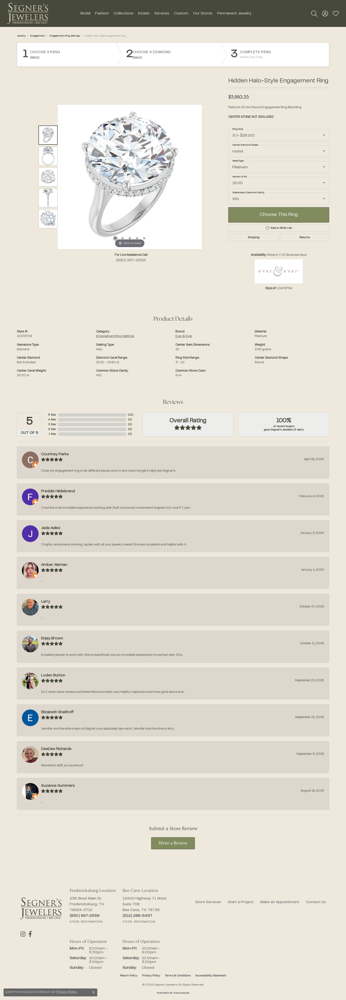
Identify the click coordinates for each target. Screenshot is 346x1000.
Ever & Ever (183, 336)
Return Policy (128, 976)
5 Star (52, 415)
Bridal (85, 13)
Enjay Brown (52, 638)
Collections (123, 13)
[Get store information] (86, 922)
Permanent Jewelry (234, 13)
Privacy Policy (151, 976)
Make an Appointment (279, 902)
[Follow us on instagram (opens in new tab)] (22, 934)
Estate (143, 13)
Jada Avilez (50, 528)
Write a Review (173, 843)
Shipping (254, 237)
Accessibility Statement (210, 976)
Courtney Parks (55, 454)
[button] (314, 13)
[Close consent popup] (93, 992)
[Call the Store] (84, 916)
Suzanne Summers (58, 786)
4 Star (52, 420)
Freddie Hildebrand (58, 491)
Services (161, 13)
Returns (304, 237)
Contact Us (316, 902)
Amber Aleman (54, 565)
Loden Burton (53, 675)
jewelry (21, 36)
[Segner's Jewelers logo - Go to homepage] (27, 13)
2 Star (52, 429)
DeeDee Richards (56, 749)
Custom (181, 13)
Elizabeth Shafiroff (57, 712)
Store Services (208, 902)
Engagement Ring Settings (64, 36)
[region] (130, 177)
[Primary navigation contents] (165, 13)
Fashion (102, 13)
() (130, 415)
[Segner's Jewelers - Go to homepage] (41, 908)
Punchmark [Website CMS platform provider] (181, 993)
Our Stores (202, 13)
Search (34, 57)
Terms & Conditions (178, 976)
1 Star (52, 434)
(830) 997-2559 (131, 260)
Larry (45, 601)
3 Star (52, 424)
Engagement (37, 36)
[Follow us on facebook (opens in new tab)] (29, 934)
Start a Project (240, 902)
